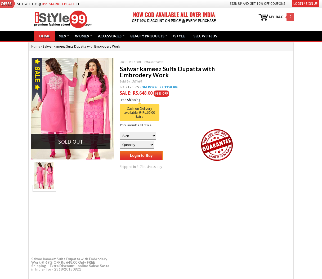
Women (82, 36)
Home (44, 36)
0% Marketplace (58, 4)
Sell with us (205, 36)
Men (62, 36)
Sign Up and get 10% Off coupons (257, 4)
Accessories (109, 36)
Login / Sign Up (305, 4)
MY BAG (276, 17)
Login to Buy (141, 155)
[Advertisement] (71, 223)
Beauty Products (147, 36)
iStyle (179, 36)
